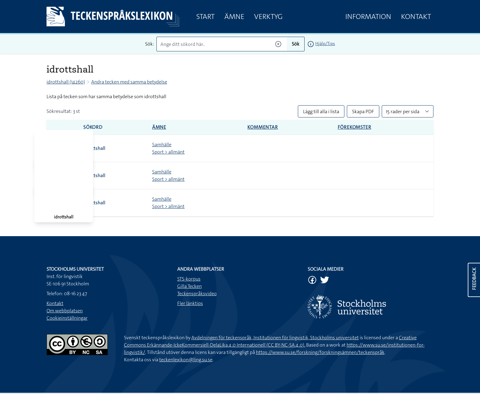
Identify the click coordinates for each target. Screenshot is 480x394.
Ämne (234, 16)
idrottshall (94, 148)
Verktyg (268, 16)
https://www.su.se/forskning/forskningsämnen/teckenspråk (320, 352)
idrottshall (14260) (66, 82)
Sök (295, 44)
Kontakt (416, 16)
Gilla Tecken (189, 286)
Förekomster (354, 127)
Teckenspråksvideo (197, 293)
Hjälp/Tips (325, 43)
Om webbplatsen (65, 310)
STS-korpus (189, 279)
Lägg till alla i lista (321, 111)
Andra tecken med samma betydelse (129, 82)
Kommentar (262, 127)
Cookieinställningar (67, 318)
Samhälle (161, 144)
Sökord (93, 127)
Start (205, 16)
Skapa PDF (363, 111)
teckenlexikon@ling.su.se (185, 359)
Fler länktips (190, 303)
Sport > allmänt (168, 152)
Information (368, 16)
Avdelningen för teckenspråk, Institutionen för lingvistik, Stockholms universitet (275, 337)
